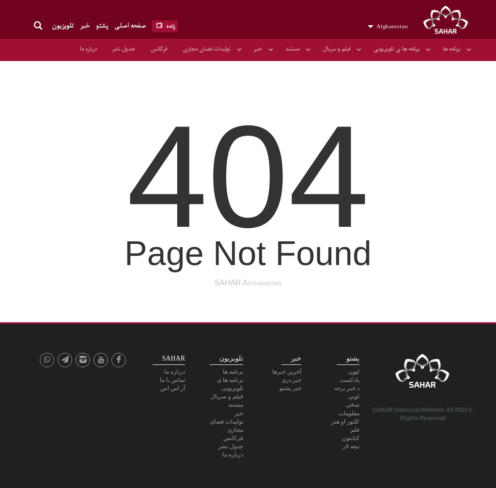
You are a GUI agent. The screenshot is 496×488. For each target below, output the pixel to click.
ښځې (352, 404)
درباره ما (88, 49)
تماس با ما (172, 380)
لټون (353, 371)
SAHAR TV (422, 373)
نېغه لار (350, 446)
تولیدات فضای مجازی (207, 49)
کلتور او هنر (345, 421)
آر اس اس (172, 388)
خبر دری (291, 380)
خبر (85, 26)
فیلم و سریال (336, 49)
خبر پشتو (290, 388)
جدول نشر (123, 49)
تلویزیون (63, 26)
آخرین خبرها (286, 371)
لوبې (353, 396)
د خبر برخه (346, 388)
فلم (355, 429)
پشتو (102, 26)
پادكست (349, 380)
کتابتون (350, 438)
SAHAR (449, 22)
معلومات (349, 413)
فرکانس (159, 49)
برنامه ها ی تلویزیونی (396, 49)
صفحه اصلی (130, 26)
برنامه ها (451, 49)
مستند (292, 49)
